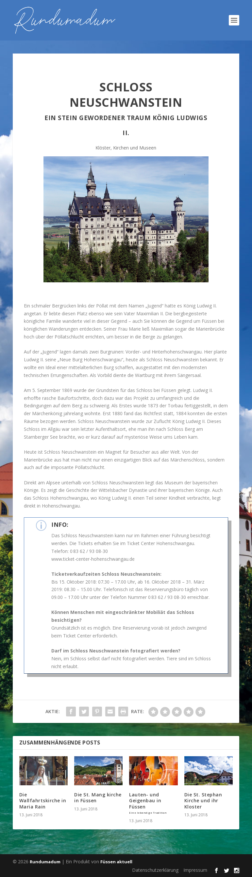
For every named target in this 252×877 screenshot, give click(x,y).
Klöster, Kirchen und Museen (125, 148)
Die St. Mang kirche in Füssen (98, 797)
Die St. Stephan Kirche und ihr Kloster (203, 800)
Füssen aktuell (116, 862)
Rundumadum (45, 862)
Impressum (195, 870)
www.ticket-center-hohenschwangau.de (93, 559)
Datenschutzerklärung (155, 870)
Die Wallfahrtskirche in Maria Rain (42, 800)
